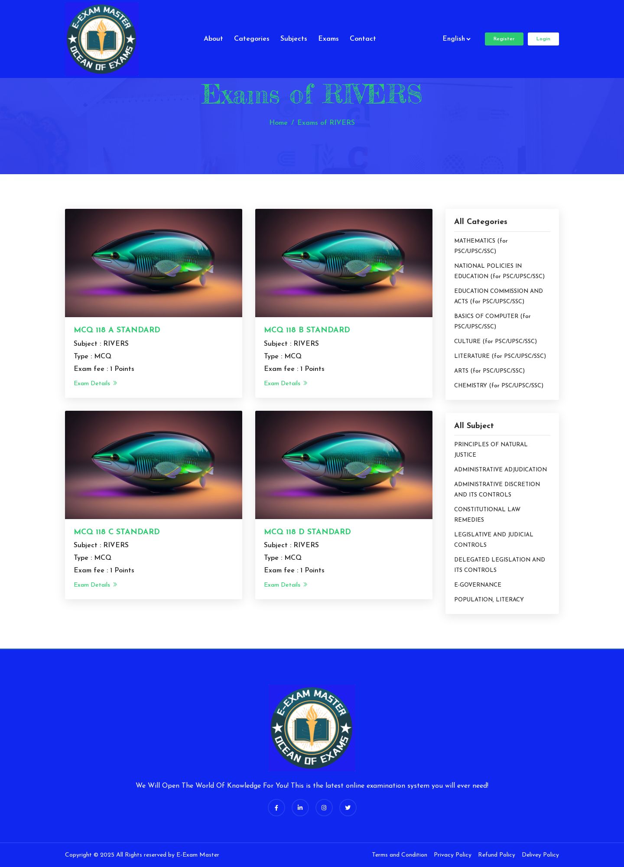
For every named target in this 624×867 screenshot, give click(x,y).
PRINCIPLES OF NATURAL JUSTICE (491, 450)
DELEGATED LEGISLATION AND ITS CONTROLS (499, 565)
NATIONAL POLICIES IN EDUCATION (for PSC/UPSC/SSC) (499, 271)
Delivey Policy (540, 855)
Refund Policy (496, 855)
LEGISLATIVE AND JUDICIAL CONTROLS (493, 540)
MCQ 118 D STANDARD (307, 532)
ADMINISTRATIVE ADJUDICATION (500, 470)
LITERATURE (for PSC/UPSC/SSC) (500, 356)
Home (278, 123)
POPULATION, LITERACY (489, 600)
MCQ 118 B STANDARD (307, 330)
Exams (328, 39)
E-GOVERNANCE (477, 585)
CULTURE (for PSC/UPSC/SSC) (495, 341)
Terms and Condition (399, 855)
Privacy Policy (452, 855)
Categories (252, 39)
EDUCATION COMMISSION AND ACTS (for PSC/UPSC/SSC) (498, 297)
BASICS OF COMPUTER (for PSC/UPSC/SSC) (492, 322)
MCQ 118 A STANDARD (117, 330)
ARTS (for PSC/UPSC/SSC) (489, 371)
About (213, 39)
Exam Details (96, 383)
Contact (363, 39)
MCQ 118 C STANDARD (117, 532)
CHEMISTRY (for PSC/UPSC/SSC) (498, 386)
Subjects (293, 39)
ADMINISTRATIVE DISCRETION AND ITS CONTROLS (497, 490)
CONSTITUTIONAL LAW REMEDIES (487, 515)
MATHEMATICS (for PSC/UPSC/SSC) (481, 246)
